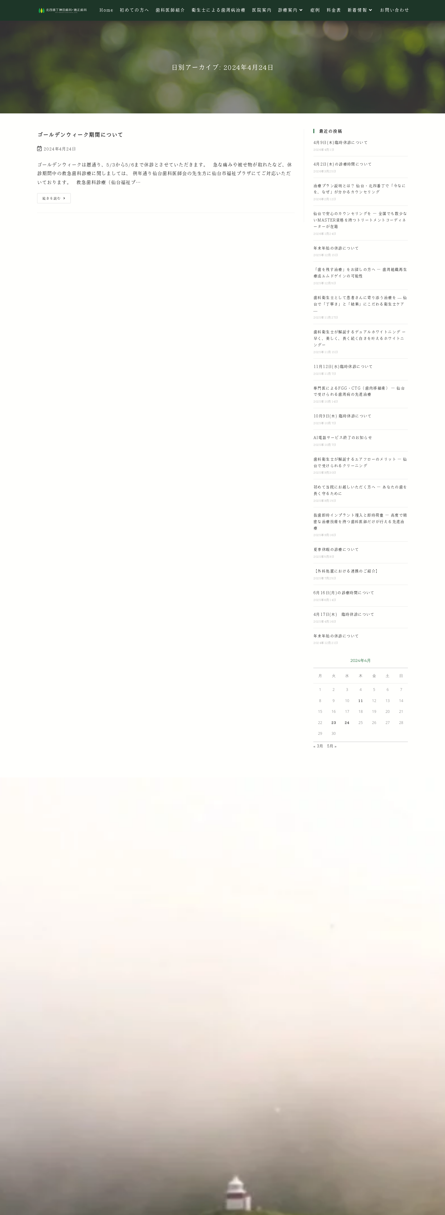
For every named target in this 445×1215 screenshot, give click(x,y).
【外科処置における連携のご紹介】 (346, 571)
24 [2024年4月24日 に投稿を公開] (347, 722)
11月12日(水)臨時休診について (343, 366)
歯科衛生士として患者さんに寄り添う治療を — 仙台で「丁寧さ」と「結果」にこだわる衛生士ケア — (360, 303)
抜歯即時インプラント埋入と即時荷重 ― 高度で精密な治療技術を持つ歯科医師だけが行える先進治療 (360, 521)
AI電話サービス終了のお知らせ (342, 437)
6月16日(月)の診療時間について (344, 593)
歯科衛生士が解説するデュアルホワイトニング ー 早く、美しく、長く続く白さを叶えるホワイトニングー (359, 338)
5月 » (332, 746)
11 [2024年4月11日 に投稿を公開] (360, 700)
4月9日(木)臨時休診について (340, 142)
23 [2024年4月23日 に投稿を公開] (333, 722)
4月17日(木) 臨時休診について (344, 614)
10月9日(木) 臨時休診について (342, 416)
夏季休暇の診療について (336, 549)
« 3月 (318, 746)
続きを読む (54, 196)
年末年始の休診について (336, 248)
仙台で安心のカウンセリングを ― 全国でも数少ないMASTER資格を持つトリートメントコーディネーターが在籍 (360, 219)
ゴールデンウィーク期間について (80, 135)
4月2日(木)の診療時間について (342, 164)
